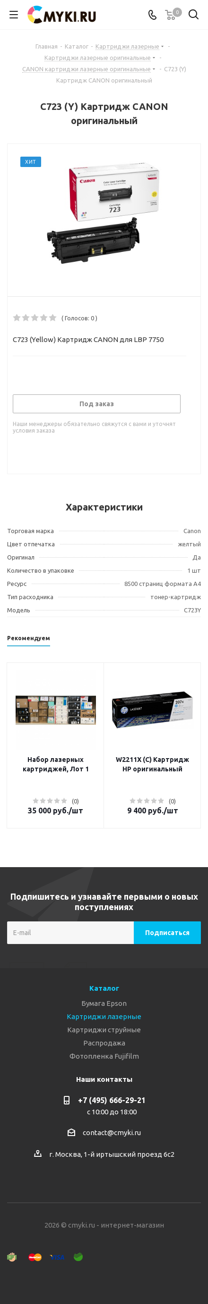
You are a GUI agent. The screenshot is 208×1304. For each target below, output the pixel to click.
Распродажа (104, 1043)
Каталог (104, 988)
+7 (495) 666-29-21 (112, 1100)
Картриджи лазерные (104, 1016)
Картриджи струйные (104, 1030)
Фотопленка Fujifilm (104, 1056)
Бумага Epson (104, 1003)
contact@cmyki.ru (112, 1132)
